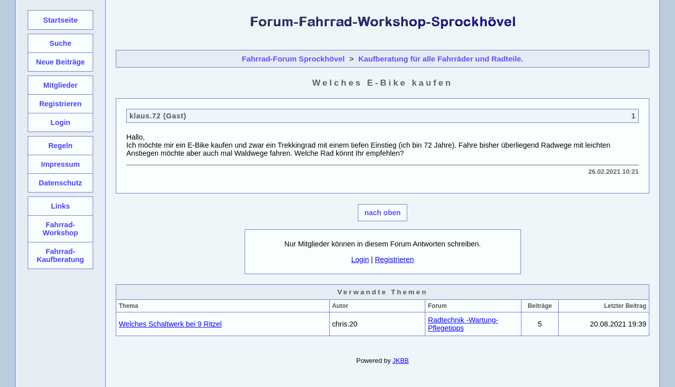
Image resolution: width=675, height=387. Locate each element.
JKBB (401, 360)
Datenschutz (60, 183)
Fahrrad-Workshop (60, 229)
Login (360, 259)
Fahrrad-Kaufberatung (60, 255)
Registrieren (394, 259)
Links (60, 206)
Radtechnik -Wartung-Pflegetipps (463, 324)
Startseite (60, 20)
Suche (60, 43)
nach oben (382, 213)
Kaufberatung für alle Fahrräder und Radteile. (440, 58)
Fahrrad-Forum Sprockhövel (293, 58)
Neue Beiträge (60, 62)
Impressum (60, 164)
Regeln (60, 146)
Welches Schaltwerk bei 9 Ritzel (170, 324)
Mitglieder (60, 85)
